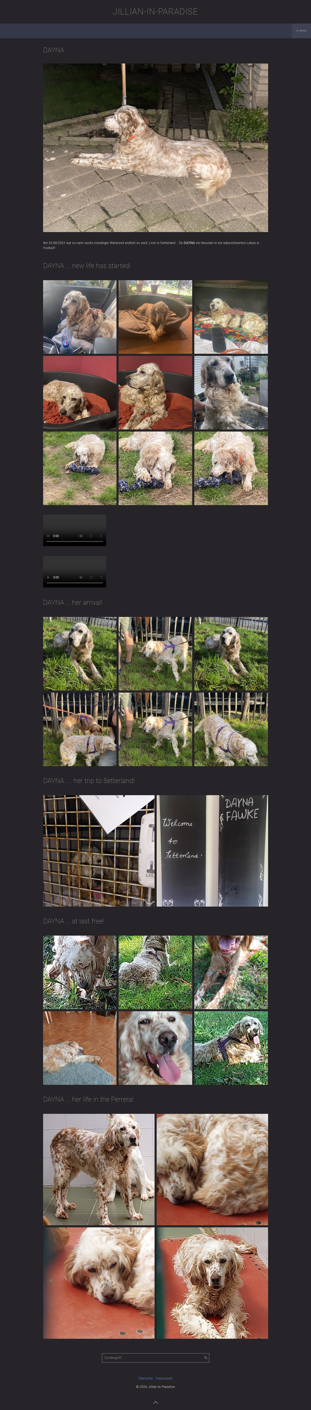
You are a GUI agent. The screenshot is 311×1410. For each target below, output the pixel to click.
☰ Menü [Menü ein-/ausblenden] (301, 30)
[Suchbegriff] (155, 1357)
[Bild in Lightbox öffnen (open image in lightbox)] (155, 147)
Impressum (164, 1378)
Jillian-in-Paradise (155, 12)
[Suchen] (205, 1357)
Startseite (145, 1378)
